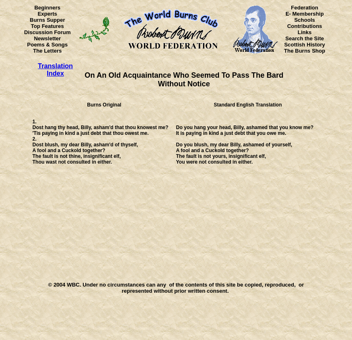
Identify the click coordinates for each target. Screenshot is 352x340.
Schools (304, 20)
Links (305, 32)
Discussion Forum (47, 32)
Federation (304, 8)
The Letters (47, 51)
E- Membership (305, 14)
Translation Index (55, 69)
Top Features (47, 26)
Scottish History (304, 45)
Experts (47, 14)
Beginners (47, 8)
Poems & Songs (47, 45)
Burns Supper (47, 20)
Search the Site (305, 38)
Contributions (304, 26)
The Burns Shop (304, 51)
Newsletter (47, 38)
